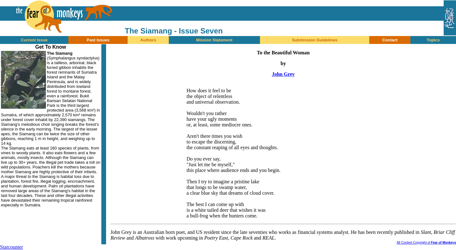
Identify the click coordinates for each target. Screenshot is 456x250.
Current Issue (34, 40)
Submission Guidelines (315, 40)
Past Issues (98, 40)
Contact (389, 40)
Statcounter (11, 247)
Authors (148, 40)
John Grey (283, 74)
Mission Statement (214, 40)
